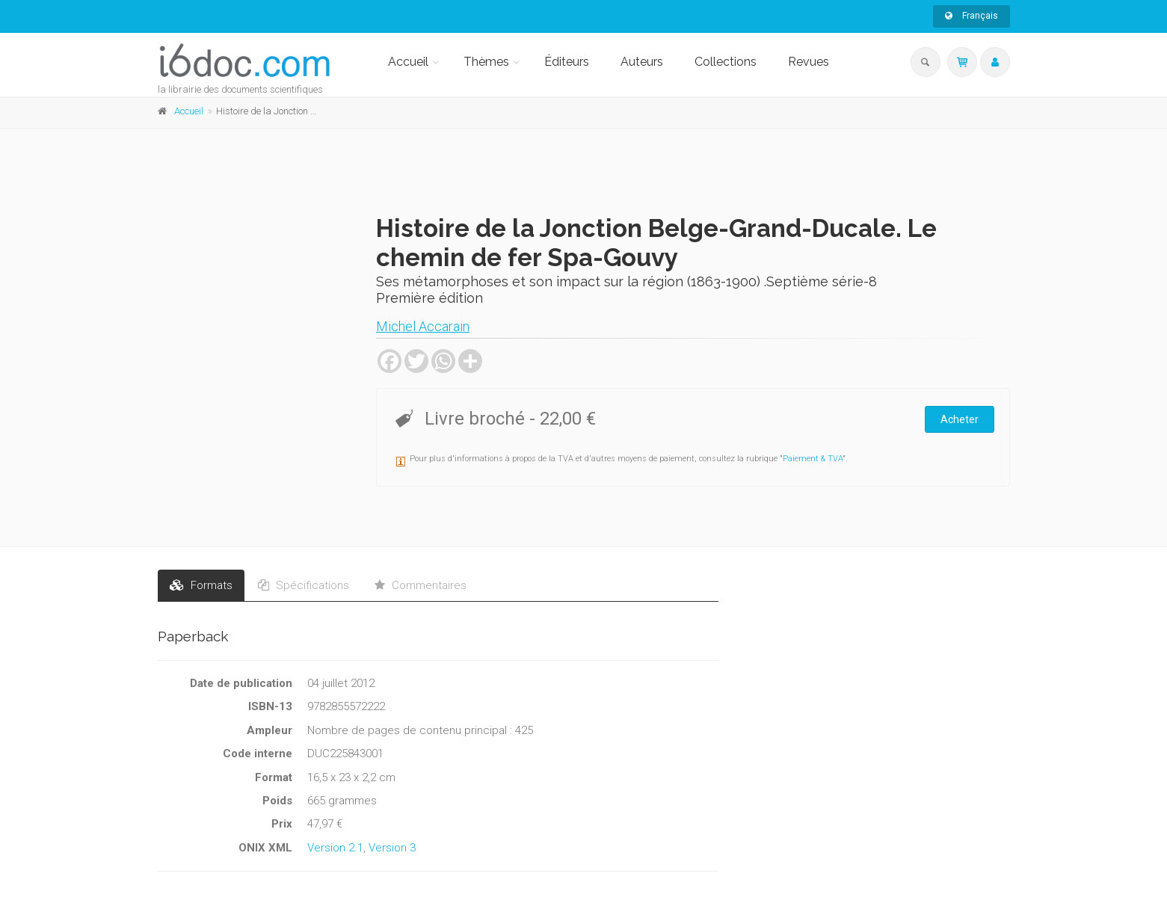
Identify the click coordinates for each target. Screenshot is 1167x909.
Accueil (408, 62)
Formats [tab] (201, 585)
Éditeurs (566, 62)
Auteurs (642, 62)
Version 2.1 (335, 847)
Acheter (959, 419)
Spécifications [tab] (303, 585)
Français (971, 15)
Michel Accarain (422, 326)
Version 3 (392, 847)
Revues (808, 62)
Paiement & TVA (813, 458)
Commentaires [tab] (421, 585)
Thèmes (486, 62)
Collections (726, 62)
